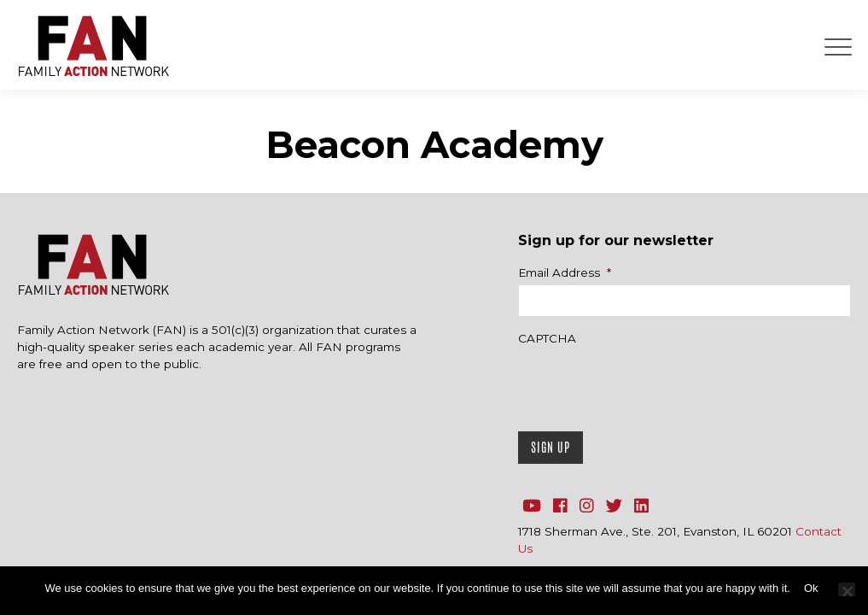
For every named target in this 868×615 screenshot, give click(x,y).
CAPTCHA (547, 338)
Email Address (564, 272)
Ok (811, 588)
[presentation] (648, 384)
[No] (846, 589)
